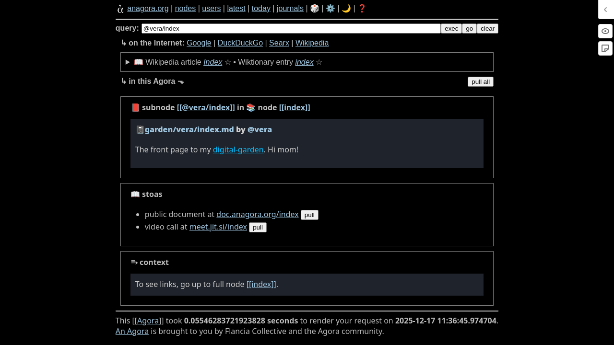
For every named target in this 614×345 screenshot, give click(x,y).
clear (488, 28)
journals (290, 8)
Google (199, 43)
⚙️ (330, 8)
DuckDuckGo (240, 43)
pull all (481, 81)
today (261, 8)
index (304, 62)
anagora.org (147, 8)
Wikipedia (312, 43)
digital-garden (238, 149)
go (469, 28)
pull (310, 214)
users (211, 8)
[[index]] (294, 107)
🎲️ (314, 8)
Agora (148, 320)
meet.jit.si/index (218, 226)
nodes (185, 8)
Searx (279, 43)
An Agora (132, 331)
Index (212, 62)
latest (236, 8)
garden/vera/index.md (189, 129)
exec (451, 28)
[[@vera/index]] (206, 107)
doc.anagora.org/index (257, 214)
